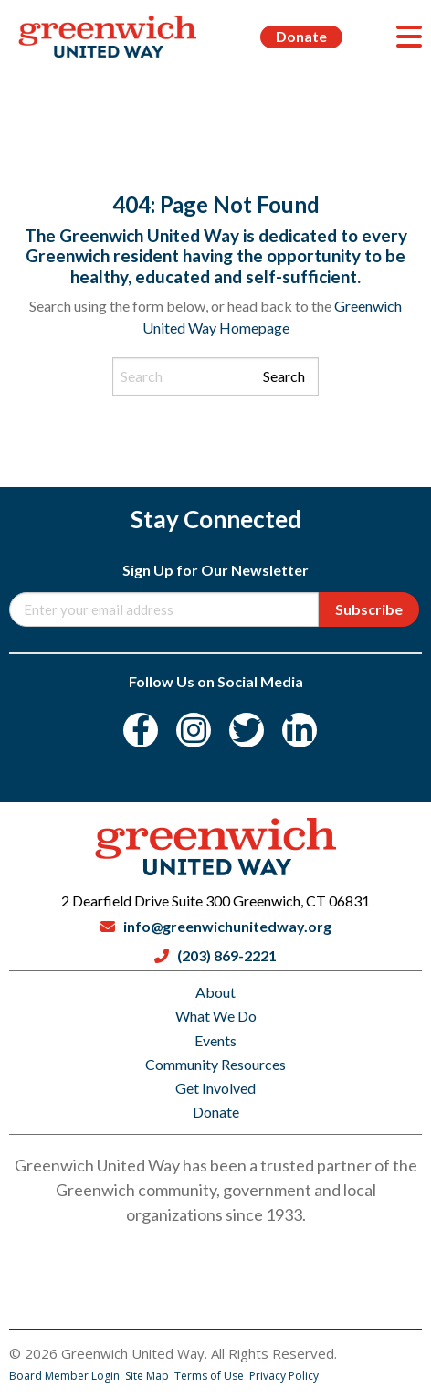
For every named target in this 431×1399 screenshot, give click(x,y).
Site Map (148, 1375)
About (215, 992)
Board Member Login (65, 1375)
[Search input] (215, 376)
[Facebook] (140, 730)
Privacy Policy (284, 1375)
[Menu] (409, 36)
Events (215, 1040)
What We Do (216, 1015)
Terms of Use (210, 1375)
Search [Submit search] (284, 376)
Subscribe (369, 609)
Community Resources (215, 1064)
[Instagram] (193, 730)
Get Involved (215, 1088)
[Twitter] (246, 730)
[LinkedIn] (299, 730)
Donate (301, 36)
